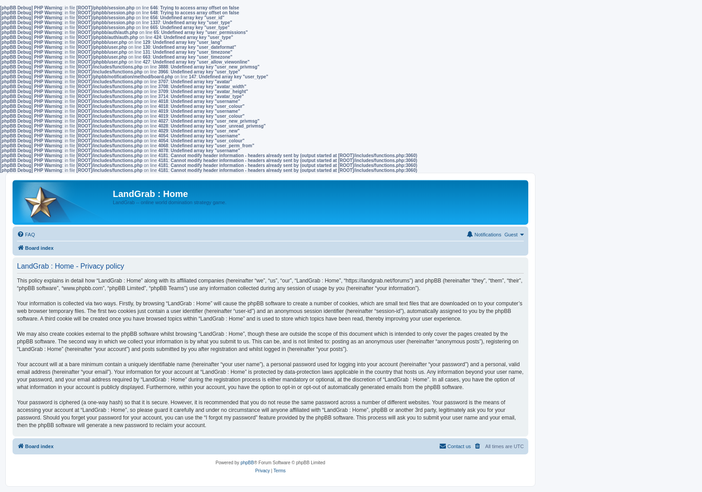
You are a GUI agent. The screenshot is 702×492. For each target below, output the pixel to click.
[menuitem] (26, 234)
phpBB (247, 462)
